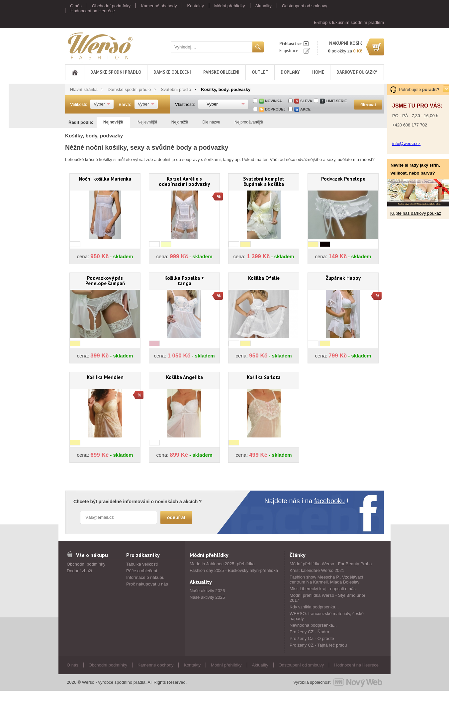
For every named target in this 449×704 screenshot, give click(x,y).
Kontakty (195, 5)
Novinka (273, 101)
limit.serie (336, 101)
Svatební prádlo (176, 89)
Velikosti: (78, 104)
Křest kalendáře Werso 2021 (317, 570)
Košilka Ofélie (264, 278)
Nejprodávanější (248, 122)
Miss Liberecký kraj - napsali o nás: (323, 588)
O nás (76, 5)
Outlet (260, 72)
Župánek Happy (343, 278)
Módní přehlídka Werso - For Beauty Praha (331, 563)
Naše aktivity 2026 (207, 590)
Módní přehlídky (229, 5)
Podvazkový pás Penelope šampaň (105, 280)
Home (318, 72)
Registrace (288, 50)
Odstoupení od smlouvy (304, 5)
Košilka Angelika (184, 377)
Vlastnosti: (185, 104)
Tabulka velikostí (142, 564)
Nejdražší (179, 122)
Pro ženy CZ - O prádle (312, 638)
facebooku (329, 501)
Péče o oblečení (141, 570)
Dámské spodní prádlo (115, 72)
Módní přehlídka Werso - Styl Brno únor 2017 (327, 598)
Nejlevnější (147, 122)
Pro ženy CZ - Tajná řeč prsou (318, 645)
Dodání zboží (79, 570)
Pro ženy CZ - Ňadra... (311, 631)
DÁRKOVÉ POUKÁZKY (356, 72)
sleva (306, 101)
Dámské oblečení (172, 72)
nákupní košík (345, 43)
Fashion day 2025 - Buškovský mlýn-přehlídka (234, 570)
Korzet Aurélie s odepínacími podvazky (184, 181)
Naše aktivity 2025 (207, 597)
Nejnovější (113, 122)
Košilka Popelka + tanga (184, 280)
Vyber (99, 104)
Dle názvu (211, 122)
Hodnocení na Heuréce (92, 10)
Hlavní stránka (84, 89)
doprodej (275, 109)
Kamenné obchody (159, 5)
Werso (99, 45)
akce (305, 109)
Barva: (125, 104)
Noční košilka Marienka (105, 179)
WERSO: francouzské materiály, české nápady (327, 616)
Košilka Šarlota (264, 377)
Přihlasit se (290, 43)
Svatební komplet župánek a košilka (263, 181)
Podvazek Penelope (343, 179)
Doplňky (290, 72)
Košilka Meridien (105, 377)
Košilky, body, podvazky (225, 89)
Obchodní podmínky (111, 5)
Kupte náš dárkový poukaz (415, 213)
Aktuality (263, 5)
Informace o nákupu (145, 577)
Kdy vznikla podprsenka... (314, 606)
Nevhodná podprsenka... (313, 625)
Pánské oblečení (221, 72)
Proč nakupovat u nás (147, 584)
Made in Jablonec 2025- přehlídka (222, 563)
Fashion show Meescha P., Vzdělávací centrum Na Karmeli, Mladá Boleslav (326, 580)
